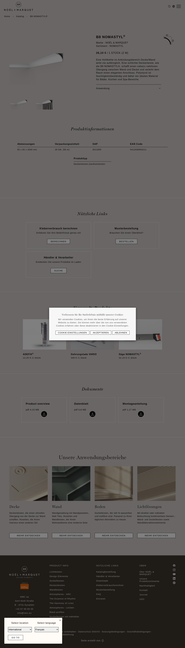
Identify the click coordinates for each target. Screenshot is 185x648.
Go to (16, 637)
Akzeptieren (101, 332)
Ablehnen (121, 332)
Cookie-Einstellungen (72, 332)
